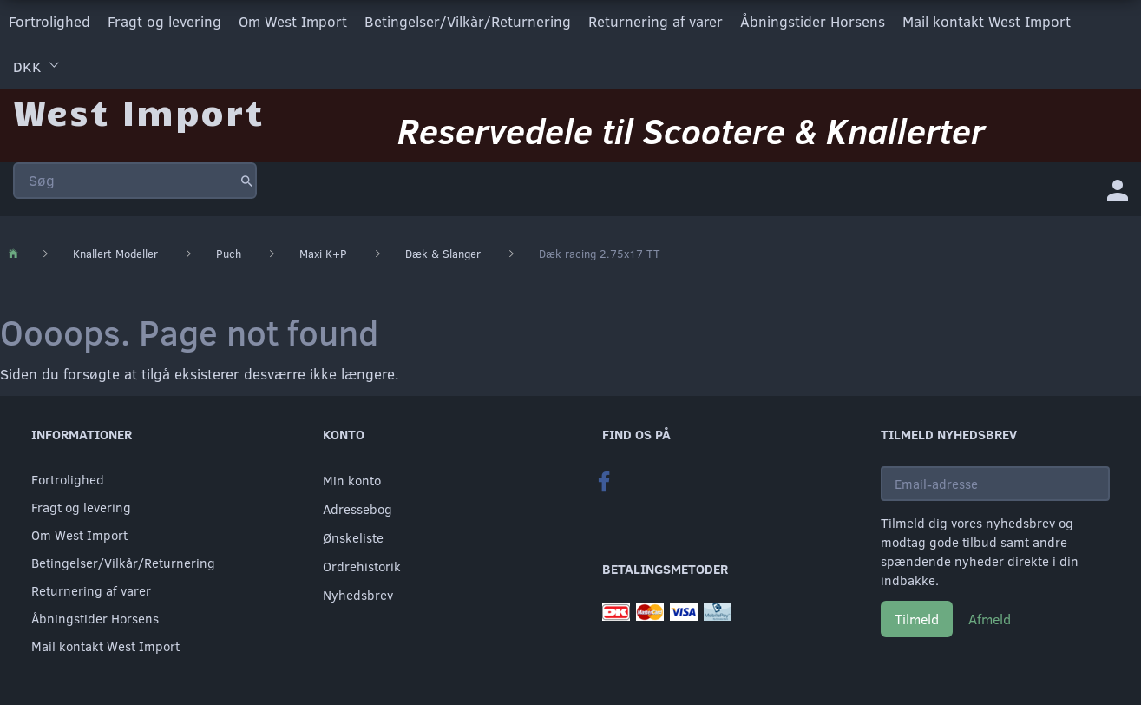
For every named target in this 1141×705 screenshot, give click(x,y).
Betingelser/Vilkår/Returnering (467, 20)
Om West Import (293, 20)
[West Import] (138, 108)
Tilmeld (917, 617)
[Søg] (246, 177)
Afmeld (989, 617)
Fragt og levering (164, 20)
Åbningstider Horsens (812, 20)
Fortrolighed (49, 20)
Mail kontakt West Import (986, 20)
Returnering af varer (655, 20)
